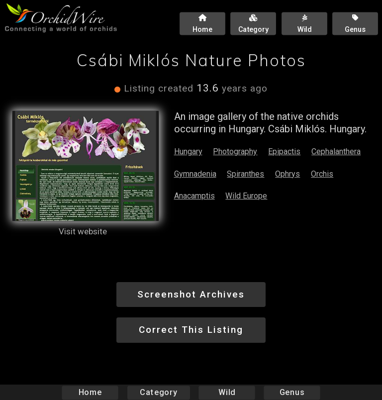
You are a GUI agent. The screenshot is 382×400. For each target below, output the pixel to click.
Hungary (188, 151)
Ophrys (287, 174)
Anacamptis (194, 195)
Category (159, 392)
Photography (235, 151)
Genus (291, 392)
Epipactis (284, 151)
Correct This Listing (191, 329)
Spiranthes (245, 174)
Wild (226, 392)
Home (90, 392)
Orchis (322, 174)
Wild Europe (246, 195)
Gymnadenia (195, 174)
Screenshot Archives (191, 294)
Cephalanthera (336, 151)
